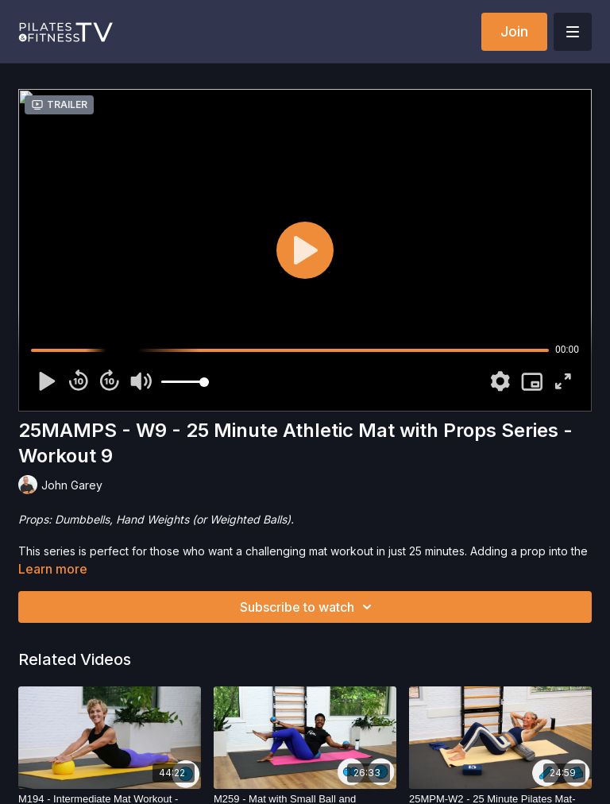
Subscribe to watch (308, 607)
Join (514, 31)
